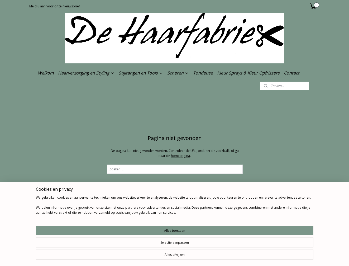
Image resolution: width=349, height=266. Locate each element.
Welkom (46, 73)
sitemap (155, 256)
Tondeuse (203, 73)
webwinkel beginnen (187, 256)
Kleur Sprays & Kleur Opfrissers (248, 73)
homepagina (180, 155)
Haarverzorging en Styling (86, 73)
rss (167, 256)
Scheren (178, 73)
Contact (291, 73)
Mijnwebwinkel (232, 256)
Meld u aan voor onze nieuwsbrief (54, 6)
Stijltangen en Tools (141, 73)
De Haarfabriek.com (167, 231)
